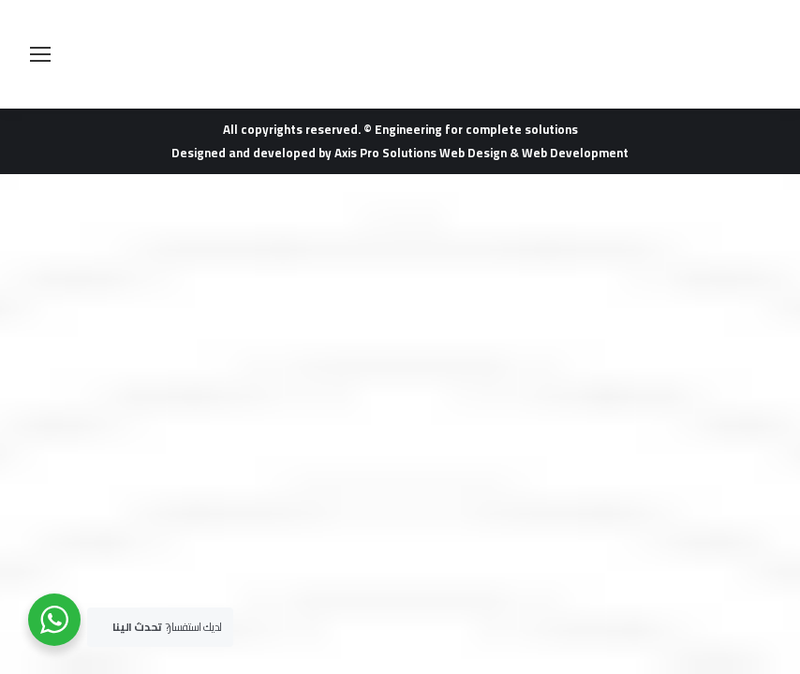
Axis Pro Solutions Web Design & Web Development (481, 152)
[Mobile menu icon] (40, 54)
